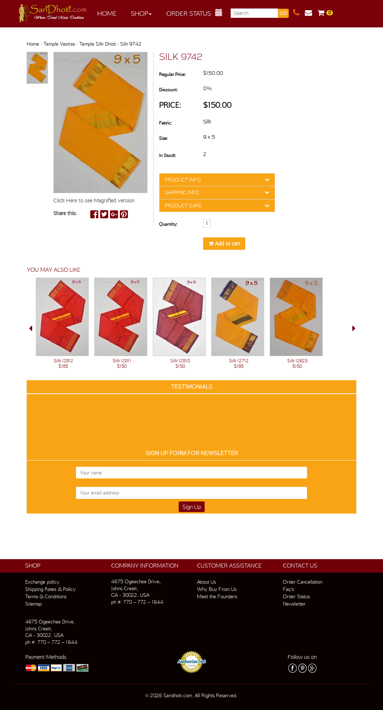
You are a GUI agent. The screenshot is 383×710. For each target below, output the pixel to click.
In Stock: (167, 155)
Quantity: (168, 224)
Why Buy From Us (216, 589)
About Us (206, 582)
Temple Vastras (59, 44)
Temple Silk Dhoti (97, 44)
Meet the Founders (217, 596)
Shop (141, 13)
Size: (163, 138)
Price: (170, 105)
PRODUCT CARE (183, 206)
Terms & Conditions (46, 596)
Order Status (188, 13)
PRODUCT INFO (183, 180)
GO (283, 13)
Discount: (168, 89)
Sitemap (33, 604)
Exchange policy (42, 582)
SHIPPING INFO (182, 192)
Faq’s (288, 589)
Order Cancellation (302, 582)
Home (107, 13)
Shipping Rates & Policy (50, 589)
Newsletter (294, 604)
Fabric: (165, 123)
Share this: (65, 213)
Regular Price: (172, 74)
